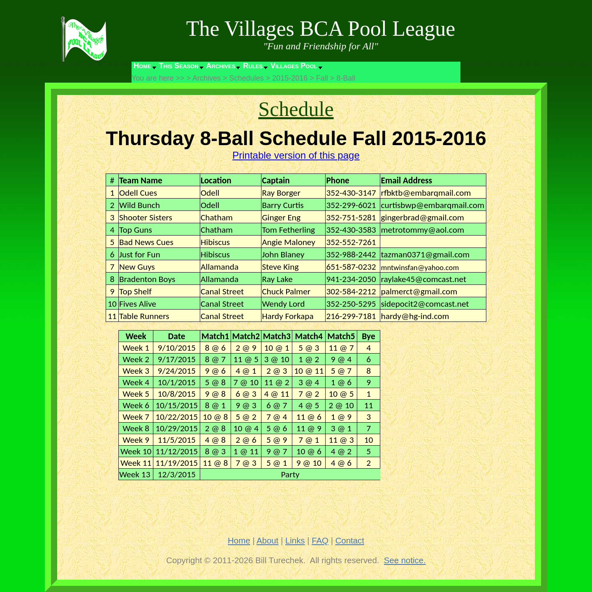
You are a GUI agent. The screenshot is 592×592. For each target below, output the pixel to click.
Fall (322, 78)
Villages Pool (294, 66)
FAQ (320, 540)
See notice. (405, 560)
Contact (349, 540)
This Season (179, 66)
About (267, 540)
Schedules (246, 78)
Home (142, 66)
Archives (221, 66)
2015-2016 (290, 78)
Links (295, 540)
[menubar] (227, 68)
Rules (253, 66)
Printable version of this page (296, 155)
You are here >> (158, 78)
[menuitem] (144, 68)
